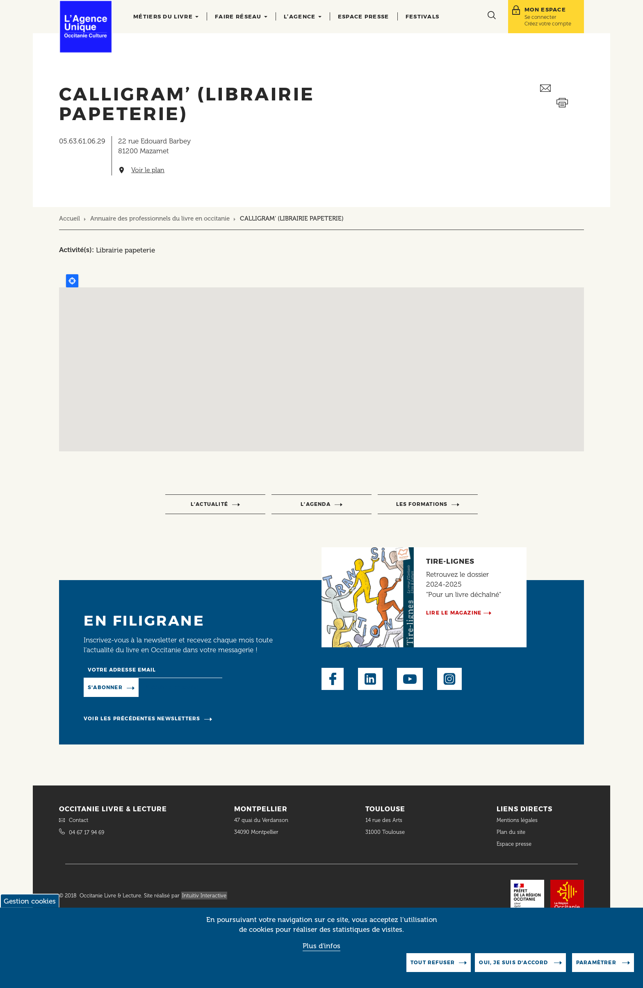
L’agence (303, 16)
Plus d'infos (321, 946)
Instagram (449, 679)
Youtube (410, 679)
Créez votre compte (547, 23)
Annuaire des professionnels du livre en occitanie (160, 218)
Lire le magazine (453, 613)
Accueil (69, 218)
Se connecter (540, 17)
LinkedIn (370, 679)
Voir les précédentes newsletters (142, 718)
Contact (78, 820)
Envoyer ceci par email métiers (562, 88)
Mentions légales (518, 820)
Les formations (422, 504)
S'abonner (105, 687)
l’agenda (316, 504)
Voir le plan (147, 170)
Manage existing (172, 687)
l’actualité (209, 504)
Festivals (423, 16)
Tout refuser (432, 962)
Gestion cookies (30, 901)
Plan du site (511, 832)
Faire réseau (241, 16)
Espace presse (363, 16)
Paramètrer (597, 962)
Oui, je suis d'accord (514, 962)
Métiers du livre (165, 16)
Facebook (333, 679)
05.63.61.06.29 (82, 141)
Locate (72, 280)
